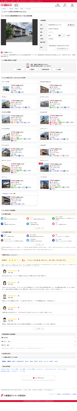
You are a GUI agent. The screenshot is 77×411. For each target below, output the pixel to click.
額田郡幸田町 (45, 69)
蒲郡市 (32, 69)
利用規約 (59, 394)
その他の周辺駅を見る (61, 48)
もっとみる (38, 244)
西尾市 (51, 361)
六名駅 (21, 8)
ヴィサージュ (40, 369)
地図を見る (71, 25)
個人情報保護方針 (67, 394)
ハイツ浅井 (22, 369)
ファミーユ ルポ (62, 369)
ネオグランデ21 (5, 369)
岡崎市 (16, 8)
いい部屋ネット (4, 8)
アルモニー (15, 371)
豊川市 (26, 361)
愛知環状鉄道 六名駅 (54, 45)
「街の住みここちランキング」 (16, 264)
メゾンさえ (22, 371)
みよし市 (46, 361)
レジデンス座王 (31, 369)
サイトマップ (52, 394)
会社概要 (74, 394)
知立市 (40, 361)
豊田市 (36, 361)
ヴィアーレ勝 (14, 369)
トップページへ (39, 378)
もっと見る (38, 328)
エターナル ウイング (50, 369)
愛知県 (11, 8)
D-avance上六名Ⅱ (5, 371)
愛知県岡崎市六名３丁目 (54, 25)
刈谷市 (56, 361)
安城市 (31, 361)
